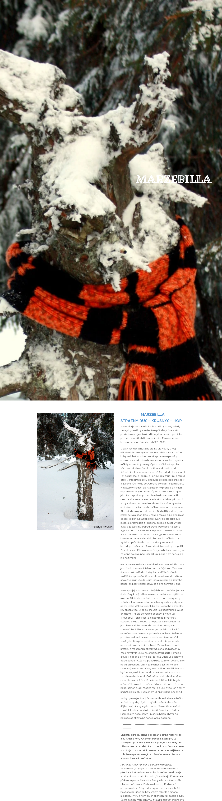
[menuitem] (203, 10)
